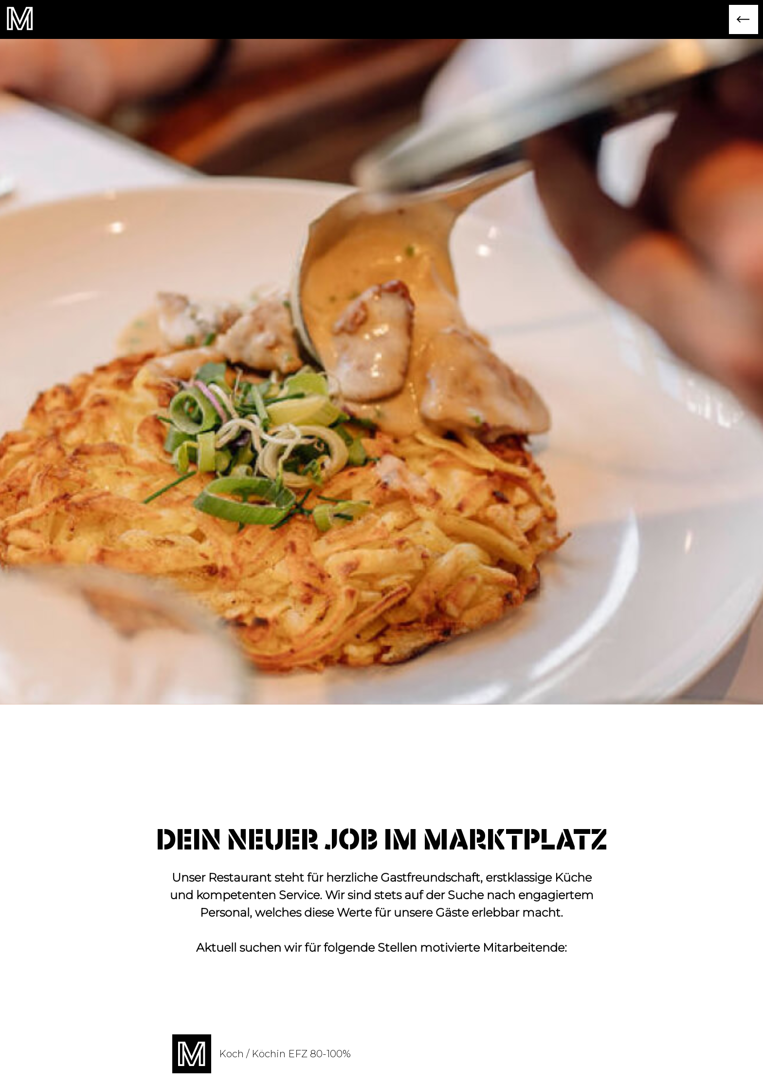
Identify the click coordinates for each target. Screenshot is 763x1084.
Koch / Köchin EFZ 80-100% (285, 1054)
